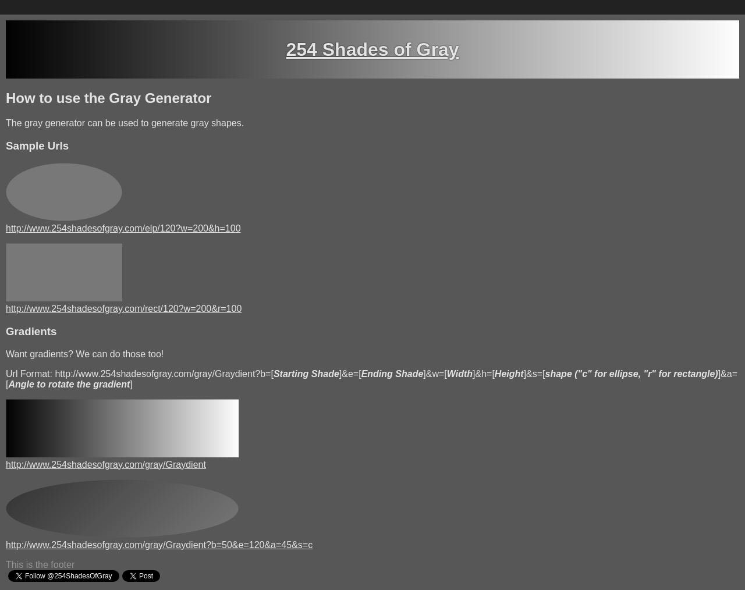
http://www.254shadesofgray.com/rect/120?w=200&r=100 (124, 309)
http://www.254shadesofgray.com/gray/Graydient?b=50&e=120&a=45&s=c (159, 545)
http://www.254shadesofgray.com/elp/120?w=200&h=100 (123, 228)
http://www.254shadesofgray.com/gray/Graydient (106, 465)
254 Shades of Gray (372, 49)
